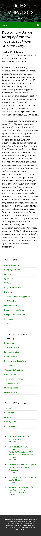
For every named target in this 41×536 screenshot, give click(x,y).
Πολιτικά (8, 292)
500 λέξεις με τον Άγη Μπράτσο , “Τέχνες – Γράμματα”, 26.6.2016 (22, 490)
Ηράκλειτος (9, 343)
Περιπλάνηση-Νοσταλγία (15, 361)
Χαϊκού (7, 323)
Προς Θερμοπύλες (12, 269)
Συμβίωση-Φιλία (11, 365)
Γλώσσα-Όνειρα (11, 374)
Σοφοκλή (8, 408)
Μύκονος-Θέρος (11, 388)
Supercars (8, 319)
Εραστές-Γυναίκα (11, 352)
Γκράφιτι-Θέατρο (11, 392)
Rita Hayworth (10, 421)
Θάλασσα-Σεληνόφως (13, 370)
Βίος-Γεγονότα (10, 356)
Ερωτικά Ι (8, 274)
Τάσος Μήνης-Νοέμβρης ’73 (18, 296)
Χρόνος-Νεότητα (11, 347)
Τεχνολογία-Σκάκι (11, 383)
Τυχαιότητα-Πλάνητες (13, 379)
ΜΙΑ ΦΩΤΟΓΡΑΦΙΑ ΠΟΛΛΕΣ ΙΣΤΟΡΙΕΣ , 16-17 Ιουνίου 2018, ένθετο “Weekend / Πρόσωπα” (22, 452)
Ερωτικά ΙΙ (8, 278)
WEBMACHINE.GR (20, 529)
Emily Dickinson (10, 417)
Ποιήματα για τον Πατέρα (15, 310)
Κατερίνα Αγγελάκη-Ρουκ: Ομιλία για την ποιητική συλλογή (22, 467)
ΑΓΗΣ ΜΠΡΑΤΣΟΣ (20, 9)
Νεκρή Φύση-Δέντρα (12, 287)
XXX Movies (9, 283)
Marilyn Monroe (10, 426)
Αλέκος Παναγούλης (15, 301)
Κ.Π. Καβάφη (9, 413)
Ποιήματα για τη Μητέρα (14, 314)
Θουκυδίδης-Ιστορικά (13, 305)
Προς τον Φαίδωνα (12, 265)
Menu (5, 25)
